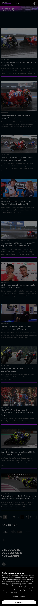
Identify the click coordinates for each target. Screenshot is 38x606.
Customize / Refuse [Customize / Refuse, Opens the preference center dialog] (19, 596)
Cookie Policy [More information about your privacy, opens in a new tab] (13, 592)
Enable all (19, 602)
